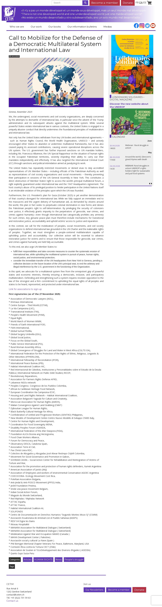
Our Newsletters (94, 589)
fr (137, 2)
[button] (151, 183)
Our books (54, 26)
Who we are (17, 26)
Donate (128, 2)
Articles (28, 559)
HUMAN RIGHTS (43, 559)
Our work (36, 26)
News (58, 559)
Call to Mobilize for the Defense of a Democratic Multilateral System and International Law (56, 43)
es (144, 2)
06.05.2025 (115, 166)
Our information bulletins (82, 26)
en (141, 2)
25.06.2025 (115, 145)
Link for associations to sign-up (25, 289)
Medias (107, 26)
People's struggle (74, 559)
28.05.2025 (115, 157)
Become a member (104, 2)
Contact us (12, 600)
